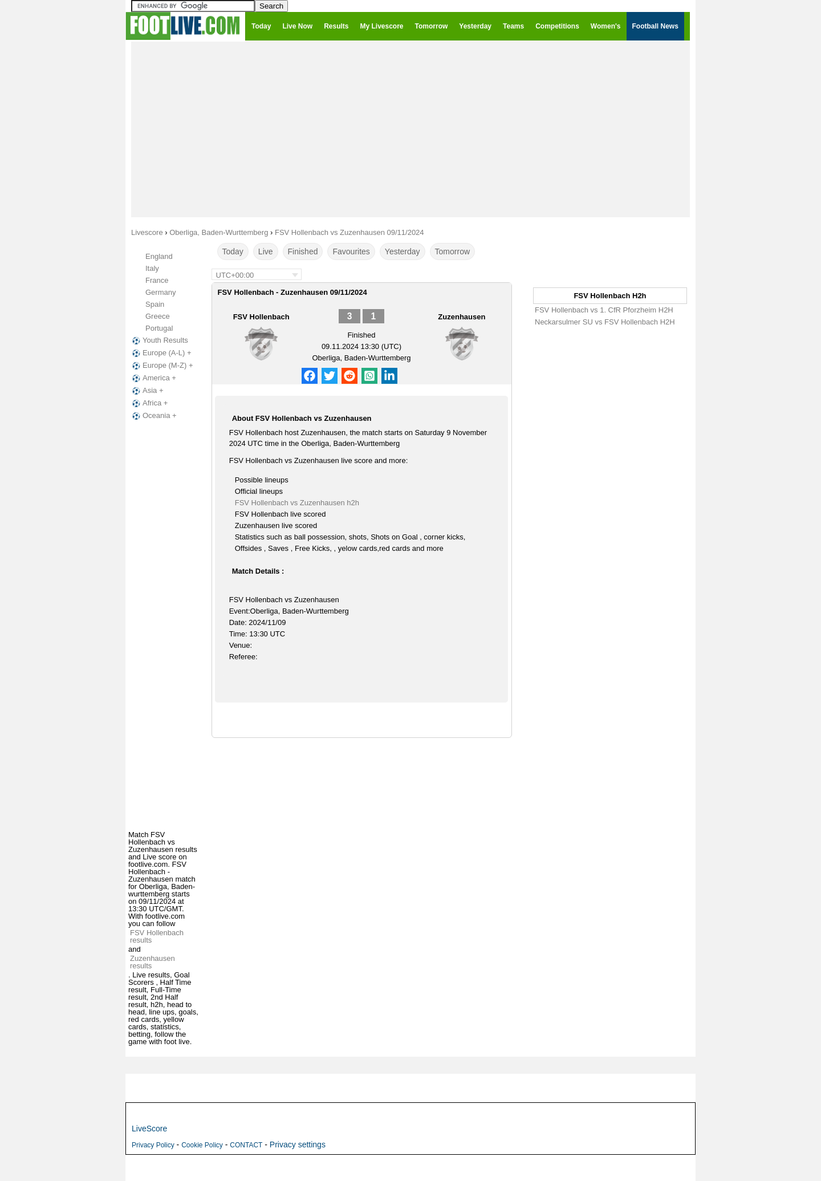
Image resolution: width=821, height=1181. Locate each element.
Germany (160, 292)
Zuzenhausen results (152, 962)
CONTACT (246, 1145)
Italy (152, 268)
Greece (157, 316)
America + (153, 378)
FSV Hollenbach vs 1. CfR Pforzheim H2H (604, 310)
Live (265, 251)
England (159, 256)
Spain (154, 304)
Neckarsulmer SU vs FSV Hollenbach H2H (605, 322)
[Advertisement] (410, 129)
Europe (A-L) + (161, 353)
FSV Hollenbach (261, 317)
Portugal (159, 328)
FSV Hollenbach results (157, 936)
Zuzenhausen (461, 317)
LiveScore (149, 1128)
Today (232, 251)
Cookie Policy (202, 1145)
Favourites (350, 251)
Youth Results (159, 340)
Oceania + (153, 415)
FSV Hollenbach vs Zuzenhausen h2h (297, 502)
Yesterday (402, 251)
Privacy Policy (153, 1145)
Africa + (149, 403)
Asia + (147, 390)
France (156, 280)
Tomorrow (452, 251)
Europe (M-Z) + (161, 365)
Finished (303, 251)
